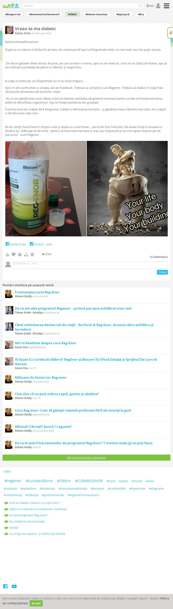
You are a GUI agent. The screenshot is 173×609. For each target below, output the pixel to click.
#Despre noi (13, 14)
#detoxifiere (28, 490)
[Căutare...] (140, 6)
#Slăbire (64, 482)
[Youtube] (14, 588)
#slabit (123, 482)
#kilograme (156, 490)
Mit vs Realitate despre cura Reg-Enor (45, 344)
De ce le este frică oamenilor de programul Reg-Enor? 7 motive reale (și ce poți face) (83, 444)
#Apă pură (123, 14)
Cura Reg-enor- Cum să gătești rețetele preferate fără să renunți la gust (73, 411)
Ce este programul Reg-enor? (28, 516)
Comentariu (159, 257)
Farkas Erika (23, 33)
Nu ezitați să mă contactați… (27, 522)
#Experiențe (137, 490)
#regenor (13, 482)
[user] (157, 6)
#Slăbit (72, 14)
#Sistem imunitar (96, 14)
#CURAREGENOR (89, 482)
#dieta (150, 482)
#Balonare (97, 490)
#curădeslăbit (117, 490)
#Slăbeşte (31, 496)
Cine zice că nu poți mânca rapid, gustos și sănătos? (57, 395)
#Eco (141, 14)
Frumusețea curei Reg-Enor (37, 293)
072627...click (40, 244)
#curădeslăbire (39, 482)
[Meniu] (165, 7)
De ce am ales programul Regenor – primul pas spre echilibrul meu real (73, 309)
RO (150, 6)
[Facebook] (6, 588)
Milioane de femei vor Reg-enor (41, 378)
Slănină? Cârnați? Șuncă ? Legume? (43, 427)
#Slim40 (136, 482)
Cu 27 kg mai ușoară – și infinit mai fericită (37, 535)
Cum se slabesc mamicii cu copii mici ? (34, 504)
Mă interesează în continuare (86, 459)
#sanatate (10, 490)
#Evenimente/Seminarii (44, 14)
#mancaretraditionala (73, 490)
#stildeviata (47, 490)
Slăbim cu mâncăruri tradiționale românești (38, 510)
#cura (111, 482)
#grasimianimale (53, 496)
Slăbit (7, 473)
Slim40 (13, 529)
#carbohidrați (13, 496)
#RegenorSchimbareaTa (83, 496)
